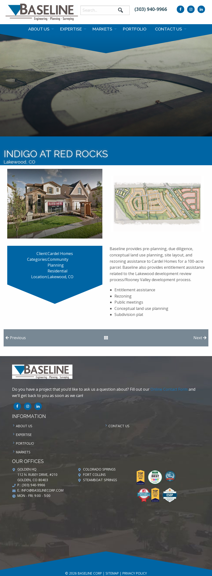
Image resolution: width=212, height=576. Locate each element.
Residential (57, 271)
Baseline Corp (42, 12)
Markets (102, 28)
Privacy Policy (134, 573)
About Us (38, 28)
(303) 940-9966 (150, 9)
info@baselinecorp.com (42, 490)
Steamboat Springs (100, 480)
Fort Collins (94, 474)
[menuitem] (39, 29)
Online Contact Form (169, 389)
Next (199, 337)
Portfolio (134, 28)
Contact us (168, 28)
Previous (16, 337)
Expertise (71, 28)
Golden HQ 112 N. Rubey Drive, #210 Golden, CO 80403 (37, 474)
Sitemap (112, 573)
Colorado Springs (99, 469)
